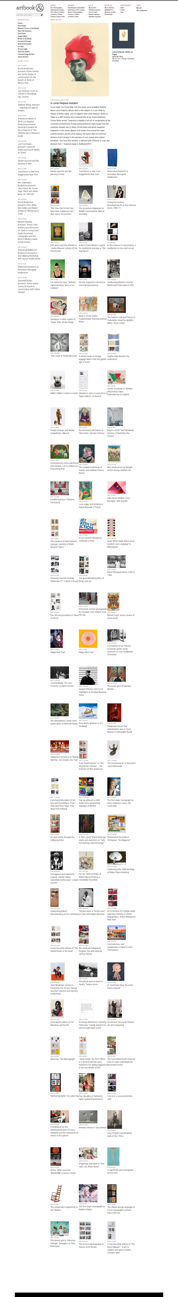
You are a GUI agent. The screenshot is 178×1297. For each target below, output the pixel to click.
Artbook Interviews (25, 44)
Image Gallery (22, 36)
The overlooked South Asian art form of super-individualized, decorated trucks (121, 1062)
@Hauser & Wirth (110, 12)
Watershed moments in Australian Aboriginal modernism (28, 269)
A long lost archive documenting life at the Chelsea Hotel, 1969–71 (121, 205)
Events (123, 10)
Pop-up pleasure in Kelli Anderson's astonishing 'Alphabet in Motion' (89, 803)
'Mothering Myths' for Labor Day (64, 1096)
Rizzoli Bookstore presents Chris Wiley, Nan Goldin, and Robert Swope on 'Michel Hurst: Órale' (29, 208)
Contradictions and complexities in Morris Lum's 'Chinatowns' (120, 947)
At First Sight (22, 49)
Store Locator (93, 12)
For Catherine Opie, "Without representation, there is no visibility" (63, 285)
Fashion (61, 12)
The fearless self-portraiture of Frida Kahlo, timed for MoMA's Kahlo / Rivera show (121, 320)
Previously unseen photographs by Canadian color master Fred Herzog (93, 612)
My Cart (139, 8)
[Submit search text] (42, 15)
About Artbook (109, 8)
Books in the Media (25, 39)
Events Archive (23, 57)
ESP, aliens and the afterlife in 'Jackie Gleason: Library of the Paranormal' (63, 248)
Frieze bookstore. (99, 117)
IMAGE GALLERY (56, 20)
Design (61, 10)
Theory (60, 14)
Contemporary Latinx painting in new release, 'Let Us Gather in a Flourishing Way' (64, 466)
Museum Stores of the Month (28, 28)
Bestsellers (81, 8)
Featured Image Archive (26, 54)
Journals (70, 17)
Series (76, 17)
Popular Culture (56, 17)
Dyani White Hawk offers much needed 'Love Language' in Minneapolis (121, 544)
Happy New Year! (57, 652)
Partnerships (109, 14)
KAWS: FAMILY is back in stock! (64, 393)
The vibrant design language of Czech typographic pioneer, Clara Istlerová (121, 1210)
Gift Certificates (141, 10)
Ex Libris (21, 46)
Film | (52, 12)
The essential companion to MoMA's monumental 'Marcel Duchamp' (91, 211)
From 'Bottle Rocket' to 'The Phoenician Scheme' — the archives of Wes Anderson (91, 766)
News (122, 8)
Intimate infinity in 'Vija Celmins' (93, 1127)
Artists (70, 12)
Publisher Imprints (94, 10)
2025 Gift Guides (24, 52)
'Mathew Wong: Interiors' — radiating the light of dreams (29, 107)
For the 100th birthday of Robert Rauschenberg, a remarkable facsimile (90, 877)
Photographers (78, 12)
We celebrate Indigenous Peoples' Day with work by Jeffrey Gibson (90, 951)
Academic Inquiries (95, 17)
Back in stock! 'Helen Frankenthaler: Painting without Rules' (93, 319)
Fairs (122, 12)
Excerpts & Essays (24, 41)
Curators (70, 14)
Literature (54, 14)
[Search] (28, 15)
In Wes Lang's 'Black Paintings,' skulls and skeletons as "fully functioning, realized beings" (93, 840)
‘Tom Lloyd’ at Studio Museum (63, 356)
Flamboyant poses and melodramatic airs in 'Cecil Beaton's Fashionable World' (119, 729)
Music (56, 12)
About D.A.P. (92, 8)
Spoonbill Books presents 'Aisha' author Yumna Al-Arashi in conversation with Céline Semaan (29, 286)
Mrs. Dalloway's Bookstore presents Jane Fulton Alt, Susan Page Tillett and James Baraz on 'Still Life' (28, 188)
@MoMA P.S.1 (109, 10)
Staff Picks (71, 10)
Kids (63, 17)
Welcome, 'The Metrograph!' (62, 1059)
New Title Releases (25, 31)
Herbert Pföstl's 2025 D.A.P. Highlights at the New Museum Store (92, 692)
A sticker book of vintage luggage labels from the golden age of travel (92, 359)
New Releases (72, 8)
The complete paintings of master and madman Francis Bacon (91, 470)
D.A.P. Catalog (80, 10)
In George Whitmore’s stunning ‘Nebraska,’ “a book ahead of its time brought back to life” (92, 1025)
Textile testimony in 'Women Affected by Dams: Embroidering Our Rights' (120, 391)
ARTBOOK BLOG (23, 20)
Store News (22, 26)
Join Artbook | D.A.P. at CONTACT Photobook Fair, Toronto (28, 94)
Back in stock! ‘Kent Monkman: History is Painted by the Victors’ (120, 433)
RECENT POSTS (23, 61)
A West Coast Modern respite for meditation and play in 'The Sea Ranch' (92, 248)
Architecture (54, 10)
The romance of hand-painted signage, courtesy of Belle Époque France (63, 544)
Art (51, 8)
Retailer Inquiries (94, 14)
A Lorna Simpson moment (64, 103)
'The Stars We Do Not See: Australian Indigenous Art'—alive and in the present (62, 211)
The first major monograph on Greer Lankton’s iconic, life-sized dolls (120, 803)
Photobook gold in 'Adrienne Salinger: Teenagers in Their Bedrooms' (62, 1243)
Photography (58, 8)
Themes (77, 14)
